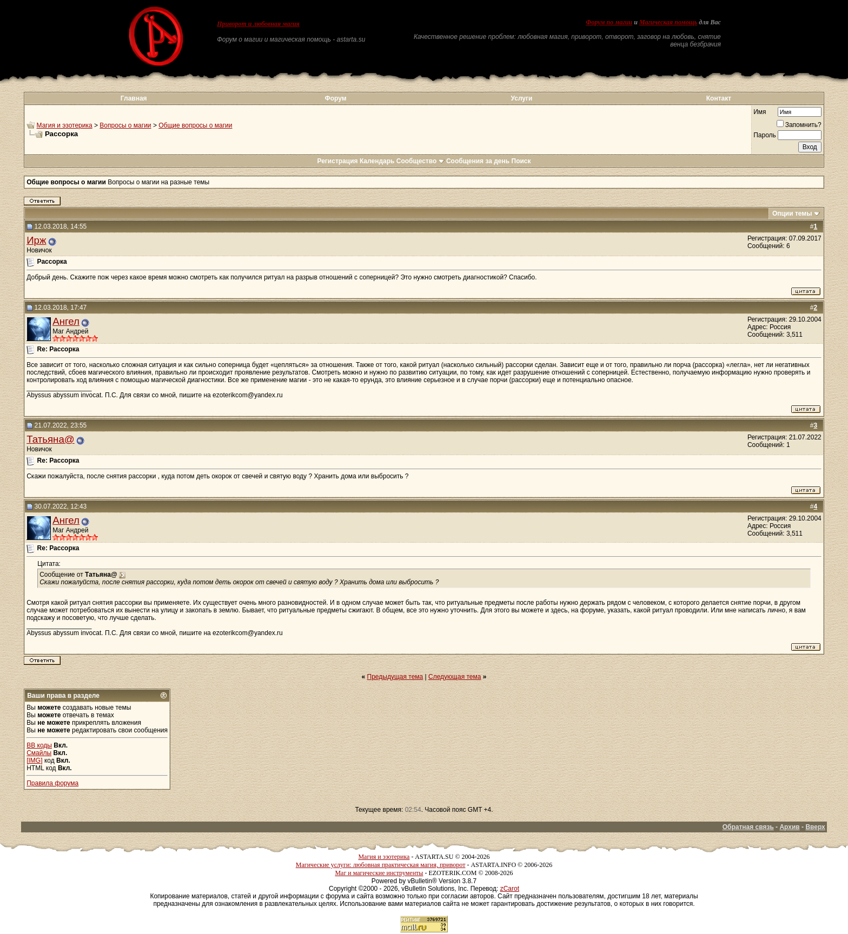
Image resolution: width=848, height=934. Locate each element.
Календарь (377, 161)
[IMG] (34, 760)
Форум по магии (609, 22)
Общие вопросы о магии (195, 125)
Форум (335, 98)
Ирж (36, 240)
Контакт (718, 98)
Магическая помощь (668, 22)
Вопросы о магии (125, 125)
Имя (759, 112)
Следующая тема (454, 677)
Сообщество (420, 161)
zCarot (509, 888)
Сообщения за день (477, 161)
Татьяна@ (51, 439)
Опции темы (792, 213)
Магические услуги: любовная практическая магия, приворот (381, 865)
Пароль (764, 135)
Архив (789, 827)
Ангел (66, 321)
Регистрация (337, 161)
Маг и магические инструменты (379, 873)
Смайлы (39, 753)
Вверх (815, 827)
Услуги (522, 98)
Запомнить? (799, 125)
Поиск (521, 161)
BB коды (39, 745)
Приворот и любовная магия (258, 24)
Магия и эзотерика (64, 125)
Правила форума (52, 783)
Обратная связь (748, 827)
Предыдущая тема (395, 677)
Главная (134, 98)
